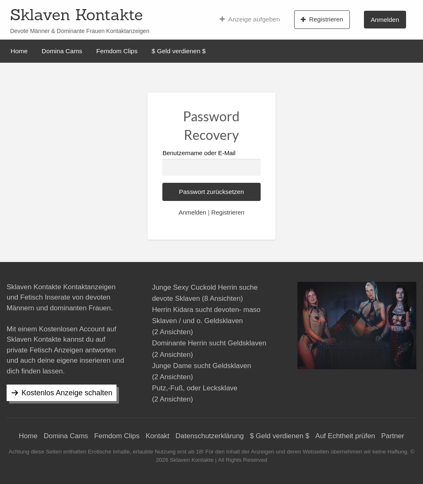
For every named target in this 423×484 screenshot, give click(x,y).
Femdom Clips (117, 50)
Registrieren (322, 19)
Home (19, 50)
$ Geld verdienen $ (179, 50)
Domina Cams (62, 50)
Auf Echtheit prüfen (345, 436)
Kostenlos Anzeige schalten (66, 393)
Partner (392, 436)
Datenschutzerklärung (210, 436)
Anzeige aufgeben (250, 19)
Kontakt (157, 436)
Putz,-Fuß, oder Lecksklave (195, 388)
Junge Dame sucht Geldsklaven (201, 366)
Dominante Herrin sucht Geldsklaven (209, 343)
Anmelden (385, 19)
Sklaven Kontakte (76, 14)
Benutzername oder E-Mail (211, 163)
